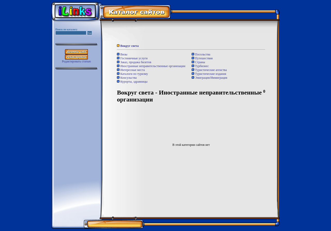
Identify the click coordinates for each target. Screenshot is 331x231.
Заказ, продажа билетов (134, 62)
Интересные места (131, 70)
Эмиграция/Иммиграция (209, 78)
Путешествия (202, 58)
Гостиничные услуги (132, 58)
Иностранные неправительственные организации (151, 66)
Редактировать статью (76, 61)
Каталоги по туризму (132, 74)
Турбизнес (200, 66)
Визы (122, 54)
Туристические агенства (209, 70)
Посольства (201, 54)
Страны (198, 62)
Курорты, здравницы (132, 81)
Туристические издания (209, 74)
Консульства (127, 78)
